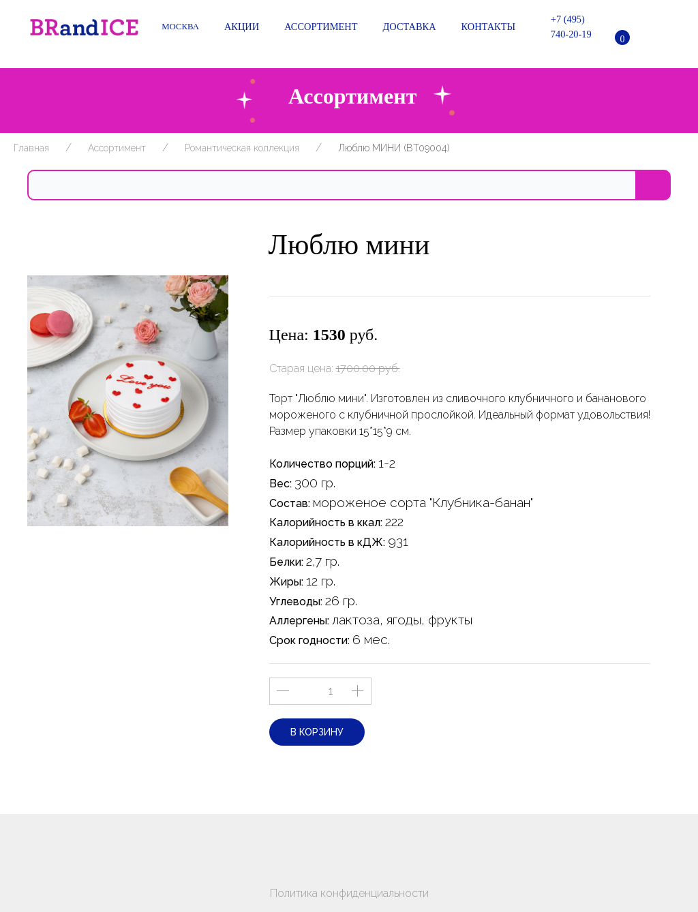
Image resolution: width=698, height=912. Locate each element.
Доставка (407, 27)
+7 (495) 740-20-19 (564, 27)
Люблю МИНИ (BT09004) (394, 147)
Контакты (486, 27)
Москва (180, 26)
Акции (239, 27)
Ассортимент (318, 27)
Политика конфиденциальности (349, 893)
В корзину (317, 732)
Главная (31, 147)
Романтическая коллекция (242, 147)
